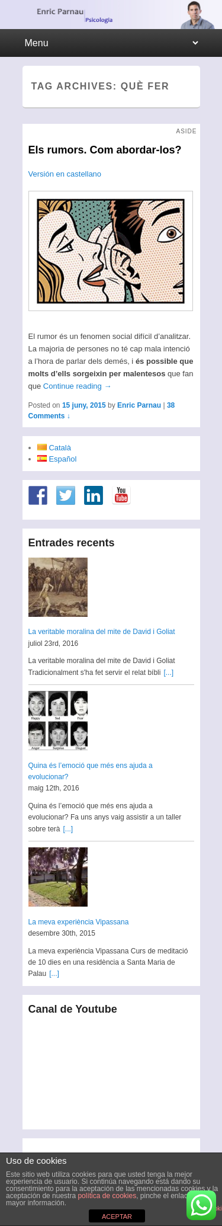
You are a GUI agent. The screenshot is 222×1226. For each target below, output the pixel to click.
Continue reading (77, 386)
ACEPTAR (117, 1216)
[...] (168, 672)
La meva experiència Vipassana (78, 922)
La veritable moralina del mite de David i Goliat (101, 632)
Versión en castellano (65, 173)
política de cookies (107, 1196)
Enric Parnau (139, 405)
